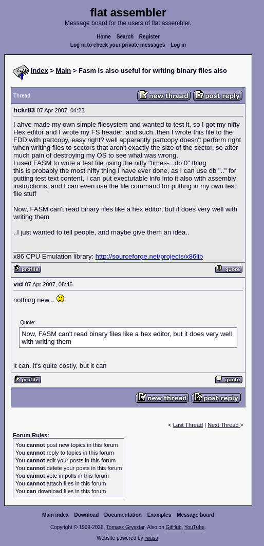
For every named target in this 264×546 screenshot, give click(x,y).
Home (104, 37)
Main (63, 70)
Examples (159, 515)
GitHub (173, 527)
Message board (195, 515)
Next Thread (224, 425)
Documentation (123, 515)
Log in (178, 45)
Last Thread (188, 425)
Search (125, 37)
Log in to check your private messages (117, 45)
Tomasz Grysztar (125, 527)
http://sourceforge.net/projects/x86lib (149, 256)
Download (86, 515)
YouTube (194, 527)
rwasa (151, 538)
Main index (55, 515)
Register (149, 37)
